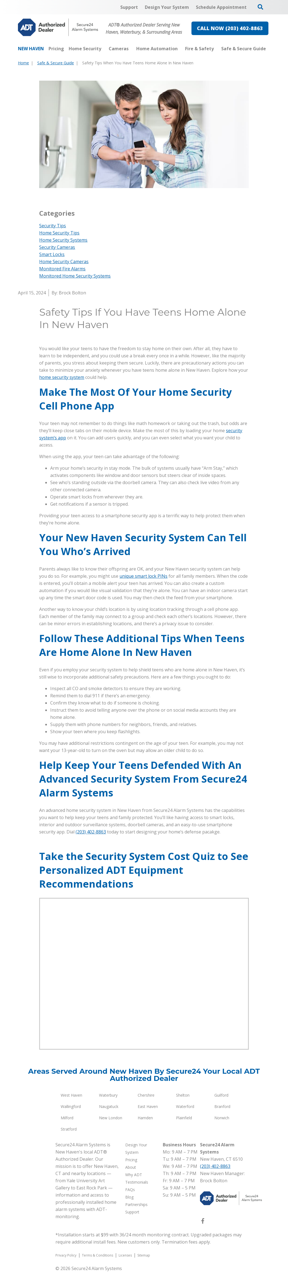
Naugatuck (108, 1106)
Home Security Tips (59, 233)
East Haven (148, 1106)
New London (110, 1117)
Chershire (146, 1095)
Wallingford (71, 1106)
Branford (222, 1106)
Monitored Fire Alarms (62, 269)
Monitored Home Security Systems (75, 276)
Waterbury (108, 1095)
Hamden (145, 1117)
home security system (61, 377)
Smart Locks (52, 254)
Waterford (185, 1106)
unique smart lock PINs (143, 576)
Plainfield (184, 1117)
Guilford (221, 1095)
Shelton (183, 1095)
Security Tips (52, 226)
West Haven (71, 1095)
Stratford (69, 1129)
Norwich (221, 1117)
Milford (67, 1117)
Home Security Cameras (64, 261)
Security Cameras (57, 247)
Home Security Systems (63, 240)
